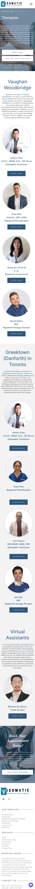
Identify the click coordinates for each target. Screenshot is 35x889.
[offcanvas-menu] (31, 4)
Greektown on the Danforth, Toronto (16, 373)
